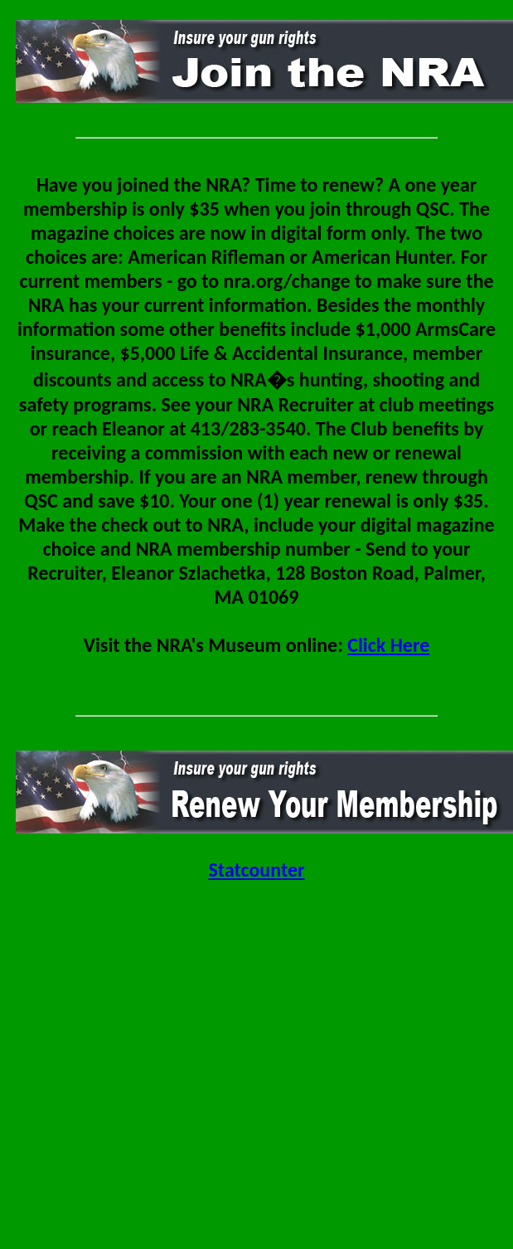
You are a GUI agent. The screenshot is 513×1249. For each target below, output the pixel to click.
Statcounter (256, 870)
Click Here (388, 645)
